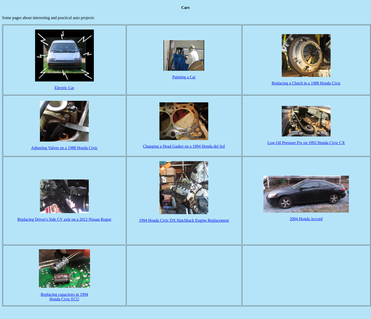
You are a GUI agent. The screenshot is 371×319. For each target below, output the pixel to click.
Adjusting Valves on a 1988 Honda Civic (64, 148)
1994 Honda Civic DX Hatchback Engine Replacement (184, 220)
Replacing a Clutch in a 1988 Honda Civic (306, 83)
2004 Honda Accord (306, 219)
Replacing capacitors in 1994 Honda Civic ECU (64, 292)
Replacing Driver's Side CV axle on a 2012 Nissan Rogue (64, 219)
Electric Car (64, 88)
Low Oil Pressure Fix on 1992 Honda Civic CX (306, 143)
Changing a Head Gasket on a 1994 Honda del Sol (184, 146)
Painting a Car (184, 77)
